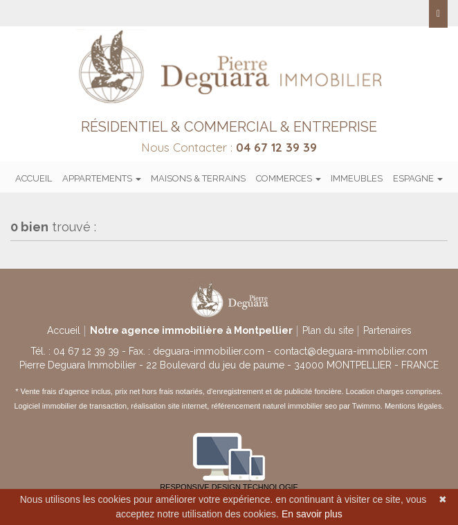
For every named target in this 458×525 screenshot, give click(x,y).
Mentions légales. (414, 406)
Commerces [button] (288, 178)
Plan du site (328, 330)
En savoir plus (312, 513)
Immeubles (357, 178)
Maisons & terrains (198, 178)
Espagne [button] (418, 178)
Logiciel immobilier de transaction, (73, 406)
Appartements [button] (101, 178)
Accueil (33, 178)
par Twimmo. (361, 406)
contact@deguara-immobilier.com (351, 351)
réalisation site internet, (171, 406)
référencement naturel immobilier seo (275, 406)
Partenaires (387, 330)
